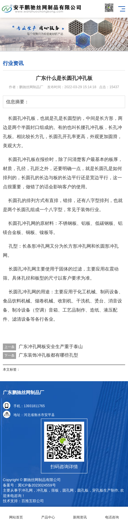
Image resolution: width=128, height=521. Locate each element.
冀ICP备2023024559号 (37, 485)
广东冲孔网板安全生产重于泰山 (51, 346)
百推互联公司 (32, 501)
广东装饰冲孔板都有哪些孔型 (48, 355)
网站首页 (16, 514)
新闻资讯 (80, 514)
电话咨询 (112, 514)
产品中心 (48, 514)
